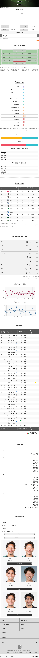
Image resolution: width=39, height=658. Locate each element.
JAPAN (22, 624)
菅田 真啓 (3, 172)
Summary (3, 640)
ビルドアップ (16, 116)
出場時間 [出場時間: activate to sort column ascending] (31, 188)
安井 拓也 (35, 489)
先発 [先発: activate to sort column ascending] (21, 188)
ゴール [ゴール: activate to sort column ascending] (27, 332)
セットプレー (14, 98)
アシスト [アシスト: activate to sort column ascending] (31, 332)
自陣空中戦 (16, 119)
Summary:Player (5, 624)
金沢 (9, 340)
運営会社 (24, 650)
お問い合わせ (29, 650)
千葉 (9, 352)
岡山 (9, 342)
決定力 (17, 86)
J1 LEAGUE (4, 632)
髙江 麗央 (35, 479)
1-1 (14, 352)
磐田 (11, 200)
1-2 (14, 345)
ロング (16, 95)
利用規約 (9, 650)
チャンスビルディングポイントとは (30, 276)
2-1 (14, 340)
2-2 (14, 416)
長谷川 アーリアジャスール (31, 484)
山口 (9, 366)
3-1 (14, 342)
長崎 (9, 354)
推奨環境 (12, 650)
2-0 (14, 373)
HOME (1, 7)
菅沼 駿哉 (35, 467)
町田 (11, 212)
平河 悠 (36, 506)
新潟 (9, 371)
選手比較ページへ (19, 537)
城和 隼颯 (3, 157)
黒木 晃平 (3, 170)
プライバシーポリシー (19, 650)
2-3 (14, 390)
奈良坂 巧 (35, 471)
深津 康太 (35, 465)
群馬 (9, 373)
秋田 (9, 378)
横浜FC (8, 361)
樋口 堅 (36, 490)
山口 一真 (35, 485)
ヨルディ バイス (5, 173)
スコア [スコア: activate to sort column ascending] (13, 331)
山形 (9, 356)
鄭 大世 (36, 498)
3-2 (14, 385)
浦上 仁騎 (3, 166)
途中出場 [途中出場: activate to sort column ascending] (26, 188)
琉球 (9, 335)
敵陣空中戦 (16, 104)
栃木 (9, 375)
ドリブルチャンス (15, 107)
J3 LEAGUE (4, 637)
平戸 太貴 (35, 481)
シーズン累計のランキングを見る (31, 278)
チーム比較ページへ (19, 534)
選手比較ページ (19, 563)
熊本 (9, 382)
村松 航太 (3, 153)
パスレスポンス (15, 101)
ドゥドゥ (36, 496)
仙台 (9, 347)
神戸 (11, 194)
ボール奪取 (16, 125)
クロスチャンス (15, 110)
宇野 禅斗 (35, 482)
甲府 (9, 359)
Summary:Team (24, 620)
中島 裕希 (35, 504)
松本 (11, 217)
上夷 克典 (3, 152)
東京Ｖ (11, 209)
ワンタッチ (15, 89)
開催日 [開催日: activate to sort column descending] (4, 332)
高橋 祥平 (35, 468)
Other (3, 642)
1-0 (14, 337)
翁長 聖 (36, 487)
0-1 (14, 354)
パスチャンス (16, 113)
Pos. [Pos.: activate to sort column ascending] (24, 332)
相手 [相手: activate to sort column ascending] (8, 332)
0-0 (14, 335)
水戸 (9, 368)
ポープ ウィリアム (33, 453)
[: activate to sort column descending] (1, 188)
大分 (9, 380)
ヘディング (15, 92)
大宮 (11, 191)
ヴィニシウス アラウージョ (31, 507)
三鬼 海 (36, 462)
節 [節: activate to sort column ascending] (1, 332)
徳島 (9, 364)
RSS (37, 40)
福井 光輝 (35, 454)
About (22, 628)
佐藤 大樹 (35, 499)
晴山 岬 (36, 501)
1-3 (14, 366)
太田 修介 (35, 502)
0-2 (14, 364)
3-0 (14, 347)
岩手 (9, 337)
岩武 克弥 (3, 155)
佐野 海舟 (35, 477)
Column (3, 628)
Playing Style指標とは (16, 130)
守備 (18, 122)
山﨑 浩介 (3, 168)
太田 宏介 (35, 464)
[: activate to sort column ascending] (4, 188)
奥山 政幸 (35, 460)
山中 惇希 (3, 159)
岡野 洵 (36, 470)
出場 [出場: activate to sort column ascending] (16, 188)
